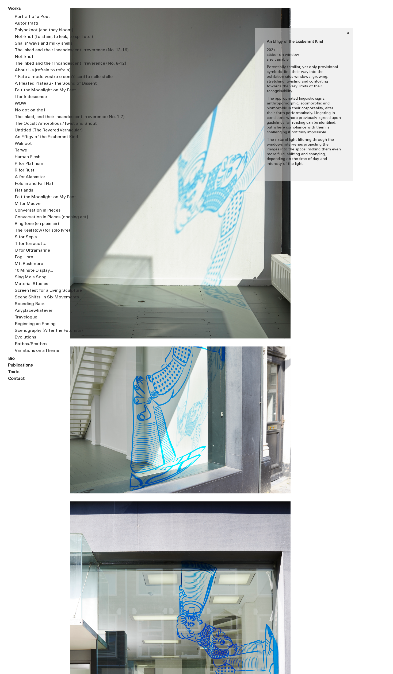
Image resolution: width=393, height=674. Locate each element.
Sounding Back (30, 304)
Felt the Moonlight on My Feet (38, 90)
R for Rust (25, 170)
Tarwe (21, 150)
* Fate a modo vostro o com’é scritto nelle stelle (38, 77)
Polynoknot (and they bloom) (38, 30)
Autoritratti (26, 23)
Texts (13, 372)
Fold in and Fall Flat (34, 184)
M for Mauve (27, 204)
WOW (20, 104)
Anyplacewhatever (33, 311)
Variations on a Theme (37, 351)
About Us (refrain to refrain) (38, 70)
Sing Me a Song (31, 277)
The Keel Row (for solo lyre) (38, 230)
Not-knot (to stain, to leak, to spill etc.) (38, 37)
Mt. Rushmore (29, 264)
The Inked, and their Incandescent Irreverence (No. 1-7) (38, 117)
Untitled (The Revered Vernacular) (38, 130)
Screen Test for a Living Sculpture (38, 291)
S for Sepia (26, 237)
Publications (20, 365)
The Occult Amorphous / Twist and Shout (38, 124)
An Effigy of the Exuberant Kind (38, 137)
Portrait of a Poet (32, 17)
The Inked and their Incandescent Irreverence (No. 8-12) (38, 63)
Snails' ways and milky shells (38, 43)
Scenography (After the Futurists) (38, 331)
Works (14, 9)
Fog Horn (24, 257)
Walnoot (23, 144)
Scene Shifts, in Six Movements (38, 297)
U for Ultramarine (32, 250)
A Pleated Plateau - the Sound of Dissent (38, 83)
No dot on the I (30, 110)
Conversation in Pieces (37, 210)
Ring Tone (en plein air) (37, 224)
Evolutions (25, 337)
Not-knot (24, 57)
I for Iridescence (31, 97)
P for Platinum (29, 164)
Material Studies (31, 284)
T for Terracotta (31, 244)
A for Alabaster (30, 177)
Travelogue (26, 317)
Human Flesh (27, 157)
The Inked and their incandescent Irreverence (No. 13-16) (38, 50)
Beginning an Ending (35, 324)
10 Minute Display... (34, 270)
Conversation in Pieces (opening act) (38, 217)
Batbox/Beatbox (31, 344)
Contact (16, 379)
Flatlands (24, 190)
